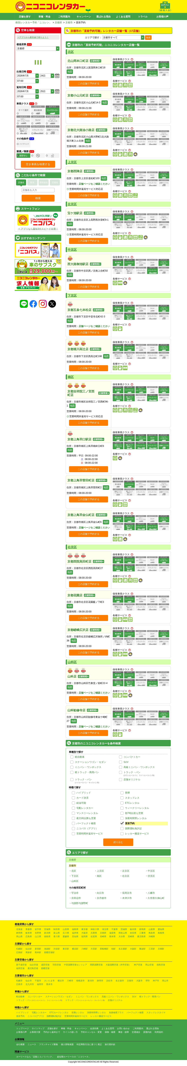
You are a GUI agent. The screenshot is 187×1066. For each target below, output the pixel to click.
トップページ (22, 1028)
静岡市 (100, 980)
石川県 (66, 933)
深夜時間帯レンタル (136, 818)
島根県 (161, 933)
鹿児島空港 (33, 968)
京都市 (69, 22)
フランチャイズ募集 (48, 1044)
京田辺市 (76, 898)
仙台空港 (34, 965)
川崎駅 (84, 949)
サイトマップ (38, 1028)
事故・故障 (123, 1032)
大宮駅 (94, 949)
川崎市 (70, 980)
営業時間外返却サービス (89, 833)
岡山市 (165, 980)
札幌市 (19, 980)
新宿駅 (38, 949)
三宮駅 (152, 949)
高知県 (75, 936)
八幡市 (151, 893)
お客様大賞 (35, 1032)
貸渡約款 (147, 1032)
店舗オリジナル (132, 779)
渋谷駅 (56, 949)
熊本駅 (38, 952)
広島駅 (19, 952)
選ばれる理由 (103, 16)
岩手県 (38, 929)
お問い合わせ (123, 1028)
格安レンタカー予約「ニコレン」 (33, 22)
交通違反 (136, 1032)
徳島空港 (161, 965)
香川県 (56, 936)
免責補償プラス (116, 1012)
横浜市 (61, 980)
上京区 (72, 162)
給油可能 (81, 803)
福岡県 (84, 936)
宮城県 (47, 929)
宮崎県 (131, 936)
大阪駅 (133, 949)
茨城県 (124, 929)
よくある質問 (123, 16)
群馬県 (142, 929)
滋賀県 (112, 933)
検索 (148, 37)
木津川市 (127, 898)
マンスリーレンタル (87, 813)
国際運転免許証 (133, 828)
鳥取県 (152, 933)
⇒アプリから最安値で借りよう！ (33, 37)
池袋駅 (47, 949)
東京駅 (66, 949)
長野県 (38, 933)
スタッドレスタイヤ (155, 1012)
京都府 (58, 22)
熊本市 (49, 984)
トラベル (143, 16)
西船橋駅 (104, 949)
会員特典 (94, 1028)
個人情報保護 (67, 1044)
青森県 (29, 929)
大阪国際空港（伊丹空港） (118, 965)
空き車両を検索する (38, 168)
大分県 (122, 936)
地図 (69, 71)
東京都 (84, 929)
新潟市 (91, 980)
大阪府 (84, 933)
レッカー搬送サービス (137, 833)
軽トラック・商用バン (87, 772)
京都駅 (161, 949)
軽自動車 (79, 757)
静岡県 (19, 933)
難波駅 (142, 949)
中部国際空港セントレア (75, 965)
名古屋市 (120, 980)
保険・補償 (110, 1032)
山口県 (38, 936)
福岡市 (40, 984)
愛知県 (161, 929)
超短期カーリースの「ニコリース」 (74, 1056)
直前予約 (130, 823)
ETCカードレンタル (59, 1012)
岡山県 (19, 936)
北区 (71, 52)
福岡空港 (20, 968)
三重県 (142, 933)
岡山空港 (149, 965)
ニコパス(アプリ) (36, 1016)
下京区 (72, 295)
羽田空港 (57, 965)
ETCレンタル (132, 803)
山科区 (72, 662)
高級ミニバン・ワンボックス (139, 767)
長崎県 (103, 936)
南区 (71, 377)
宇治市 (74, 893)
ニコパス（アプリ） (87, 828)
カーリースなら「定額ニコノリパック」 (35, 1056)
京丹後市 (101, 898)
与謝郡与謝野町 (79, 903)
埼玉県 (105, 929)
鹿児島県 (141, 936)
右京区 (72, 547)
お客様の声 (162, 16)
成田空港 (45, 965)
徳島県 (47, 936)
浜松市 (109, 980)
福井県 (75, 933)
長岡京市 (127, 893)
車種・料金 (44, 16)
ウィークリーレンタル (137, 808)
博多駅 (29, 952)
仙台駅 (29, 949)
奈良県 (133, 933)
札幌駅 (19, 949)
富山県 (56, 933)
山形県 (66, 929)
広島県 (29, 936)
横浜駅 (75, 949)
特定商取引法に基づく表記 (89, 1044)
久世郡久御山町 (156, 898)
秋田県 (56, 929)
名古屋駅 (123, 949)
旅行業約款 (110, 1044)
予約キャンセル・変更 (91, 1032)
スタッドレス (132, 798)
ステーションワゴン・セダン (90, 762)
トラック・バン (132, 772)
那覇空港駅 (49, 952)
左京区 (72, 204)
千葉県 (114, 929)
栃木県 (133, 929)
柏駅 (113, 949)
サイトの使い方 (70, 1032)
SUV (126, 762)
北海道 (19, 929)
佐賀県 (94, 936)
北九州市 (30, 984)
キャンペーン (84, 16)
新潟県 (47, 933)
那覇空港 (45, 968)
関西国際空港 (96, 965)
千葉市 (38, 980)
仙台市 (29, 980)
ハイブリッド (83, 792)
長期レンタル (77, 1012)
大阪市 (139, 980)
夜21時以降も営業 (86, 818)
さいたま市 (49, 980)
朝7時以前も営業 (134, 813)
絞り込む (118, 842)
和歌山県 (123, 933)
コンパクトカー (132, 757)
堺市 (148, 980)
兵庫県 (94, 933)
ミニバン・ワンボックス (88, 767)
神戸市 (156, 980)
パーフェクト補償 (86, 823)
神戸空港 (138, 965)
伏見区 (151, 876)
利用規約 (159, 1032)
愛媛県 (66, 936)
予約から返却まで (51, 1032)
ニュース (32, 1044)
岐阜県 (29, 933)
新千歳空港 (21, 965)
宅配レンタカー (84, 808)
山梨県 (152, 929)
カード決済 (82, 798)
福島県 (75, 929)
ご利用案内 (64, 16)
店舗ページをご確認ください (94, 184)
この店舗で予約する (88, 83)
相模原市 (80, 980)
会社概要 (20, 1044)
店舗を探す (25, 16)
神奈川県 (95, 929)
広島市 (19, 984)
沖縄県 (152, 936)
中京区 (72, 249)
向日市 (100, 893)
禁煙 (127, 792)
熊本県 (112, 936)
